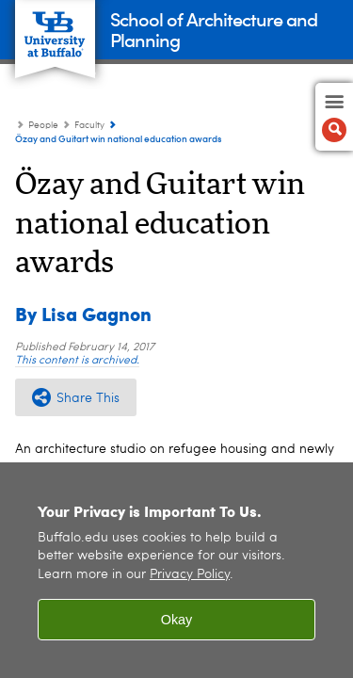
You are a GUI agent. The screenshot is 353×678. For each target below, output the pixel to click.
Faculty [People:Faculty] (89, 125)
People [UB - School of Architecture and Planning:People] (43, 125)
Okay (177, 619)
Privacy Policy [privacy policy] (190, 575)
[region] (176, 570)
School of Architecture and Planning (213, 29)
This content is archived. (77, 360)
